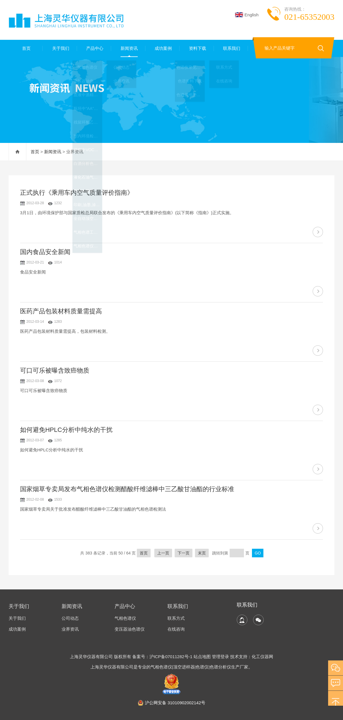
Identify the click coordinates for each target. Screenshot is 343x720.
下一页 (184, 553)
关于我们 (60, 48)
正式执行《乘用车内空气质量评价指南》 (76, 192)
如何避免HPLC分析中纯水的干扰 (66, 429)
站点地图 (202, 656)
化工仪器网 (262, 656)
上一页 (163, 553)
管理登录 (220, 656)
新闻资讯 (128, 48)
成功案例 (162, 48)
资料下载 (197, 48)
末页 (202, 553)
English (247, 14)
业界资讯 (70, 629)
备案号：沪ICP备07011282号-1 (163, 656)
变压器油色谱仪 (130, 629)
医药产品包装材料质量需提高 (61, 311)
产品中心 (94, 48)
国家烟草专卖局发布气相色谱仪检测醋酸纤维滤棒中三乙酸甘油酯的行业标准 (127, 489)
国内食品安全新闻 (45, 251)
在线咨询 (176, 629)
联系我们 (231, 48)
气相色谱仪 (125, 618)
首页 (25, 48)
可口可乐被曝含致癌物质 (54, 370)
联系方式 (176, 618)
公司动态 (70, 618)
